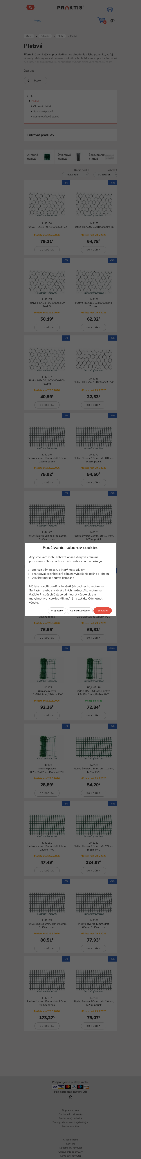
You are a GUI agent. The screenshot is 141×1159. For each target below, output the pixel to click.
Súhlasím (103, 610)
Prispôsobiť (57, 610)
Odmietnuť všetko (80, 610)
